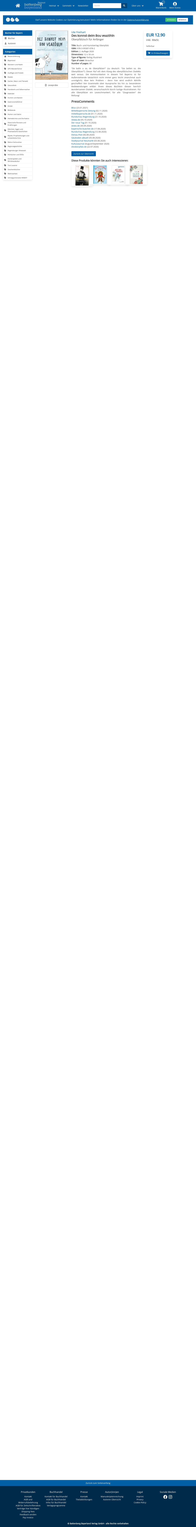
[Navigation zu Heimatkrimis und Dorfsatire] (17, 118)
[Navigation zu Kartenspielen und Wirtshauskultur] (17, 160)
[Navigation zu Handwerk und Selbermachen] (17, 89)
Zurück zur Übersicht (84, 153)
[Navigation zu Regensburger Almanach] (17, 151)
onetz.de (75, 125)
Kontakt (28, 1496)
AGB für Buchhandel (56, 1499)
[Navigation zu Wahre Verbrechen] (17, 142)
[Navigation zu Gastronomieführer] (17, 102)
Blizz (73, 107)
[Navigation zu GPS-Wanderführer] (17, 69)
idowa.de (75, 119)
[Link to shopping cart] (161, 5)
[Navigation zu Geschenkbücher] (17, 170)
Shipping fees (28, 1511)
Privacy (140, 1499)
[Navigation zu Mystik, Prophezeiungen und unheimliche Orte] (17, 137)
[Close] (170, 20)
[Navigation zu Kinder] (17, 106)
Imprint (139, 1496)
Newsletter (83, 5)
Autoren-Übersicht (112, 1499)
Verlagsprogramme (56, 1505)
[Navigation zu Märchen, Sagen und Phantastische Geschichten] (17, 130)
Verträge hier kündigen (28, 1508)
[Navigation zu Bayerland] (17, 61)
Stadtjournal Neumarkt (82, 140)
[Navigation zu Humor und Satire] (17, 114)
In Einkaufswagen (158, 53)
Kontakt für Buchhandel (56, 1496)
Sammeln (67, 5)
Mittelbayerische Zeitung (83, 110)
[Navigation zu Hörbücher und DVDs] (17, 155)
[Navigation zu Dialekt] (17, 77)
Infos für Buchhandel (56, 1502)
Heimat (52, 5)
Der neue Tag (77, 122)
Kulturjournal (77, 143)
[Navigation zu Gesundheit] (17, 85)
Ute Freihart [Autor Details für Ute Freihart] (78, 32)
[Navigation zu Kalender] (17, 94)
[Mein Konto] (175, 5)
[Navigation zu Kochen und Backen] (17, 98)
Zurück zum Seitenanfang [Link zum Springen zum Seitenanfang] (98, 1483)
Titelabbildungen (84, 1499)
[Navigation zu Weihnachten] (17, 174)
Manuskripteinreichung (112, 1496)
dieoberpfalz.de (79, 146)
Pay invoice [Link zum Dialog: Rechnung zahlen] (28, 1517)
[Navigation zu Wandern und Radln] (17, 65)
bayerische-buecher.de (82, 128)
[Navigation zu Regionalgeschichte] (17, 146)
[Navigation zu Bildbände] (17, 110)
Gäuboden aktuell (79, 137)
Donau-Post (76, 134)
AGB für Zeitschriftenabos (28, 1505)
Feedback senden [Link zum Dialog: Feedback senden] (28, 1514)
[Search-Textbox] (107, 5)
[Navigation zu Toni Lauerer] (17, 165)
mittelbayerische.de (80, 113)
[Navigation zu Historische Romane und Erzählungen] (17, 124)
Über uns (136, 5)
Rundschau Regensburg (82, 116)
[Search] (124, 5)
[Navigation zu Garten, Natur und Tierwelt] (17, 81)
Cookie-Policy (140, 1502)
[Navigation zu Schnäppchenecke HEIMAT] (17, 178)
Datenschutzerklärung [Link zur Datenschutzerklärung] (138, 19)
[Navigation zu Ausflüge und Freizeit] (17, 73)
